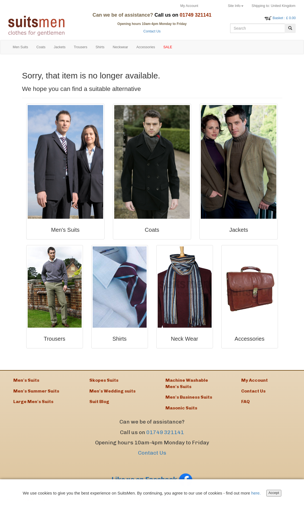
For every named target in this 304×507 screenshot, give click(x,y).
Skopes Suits (103, 380)
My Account (189, 6)
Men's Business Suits (188, 397)
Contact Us (151, 31)
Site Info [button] (235, 6)
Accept (274, 493)
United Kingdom (273, 6)
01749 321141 (165, 432)
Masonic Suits (181, 408)
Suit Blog (99, 401)
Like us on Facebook (152, 479)
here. (256, 493)
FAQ (245, 401)
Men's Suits (26, 380)
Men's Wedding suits (112, 391)
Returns (212, 6)
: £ (284, 18)
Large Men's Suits (33, 401)
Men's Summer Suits (36, 391)
